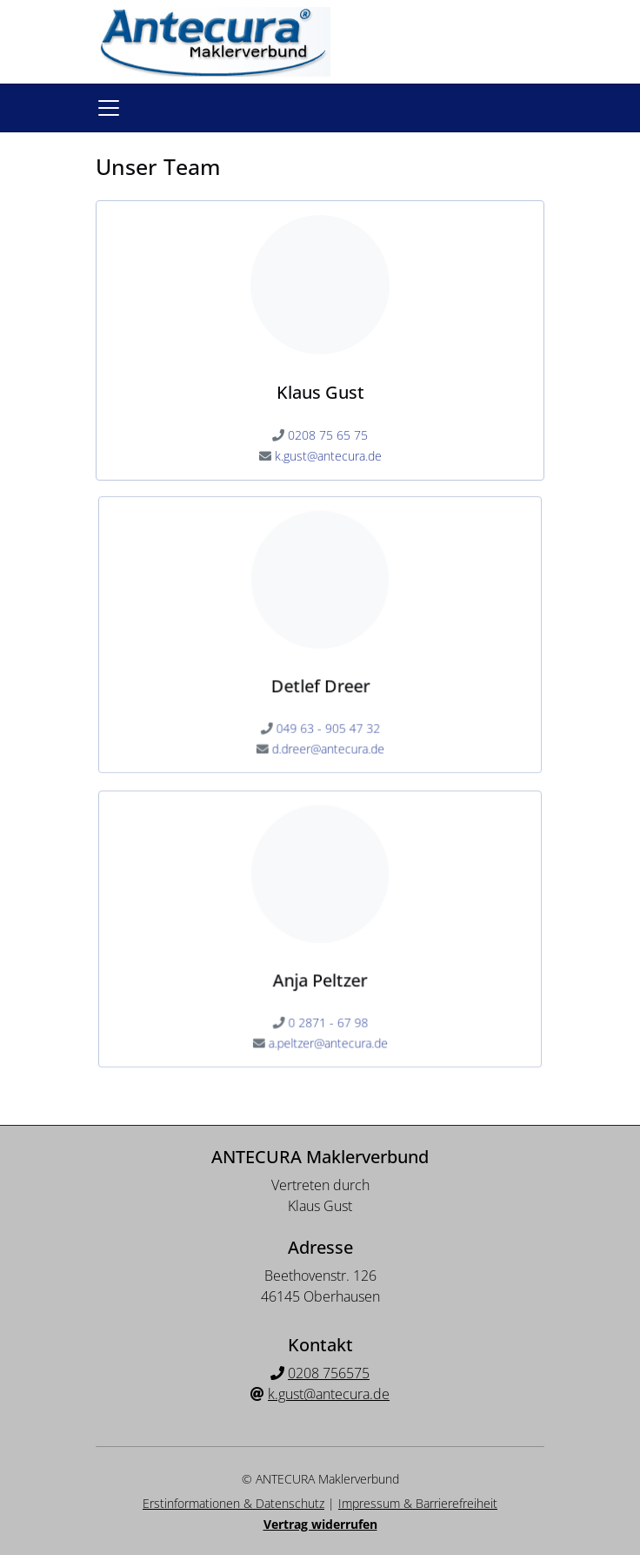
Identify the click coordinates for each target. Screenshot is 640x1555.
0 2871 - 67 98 (327, 1015)
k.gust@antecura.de (328, 456)
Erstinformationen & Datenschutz (233, 1503)
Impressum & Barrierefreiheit (417, 1503)
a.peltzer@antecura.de (327, 1034)
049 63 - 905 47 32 (327, 721)
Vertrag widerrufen (320, 1524)
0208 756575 (329, 1373)
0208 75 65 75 (328, 435)
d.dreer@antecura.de (327, 740)
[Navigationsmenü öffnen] (109, 108)
